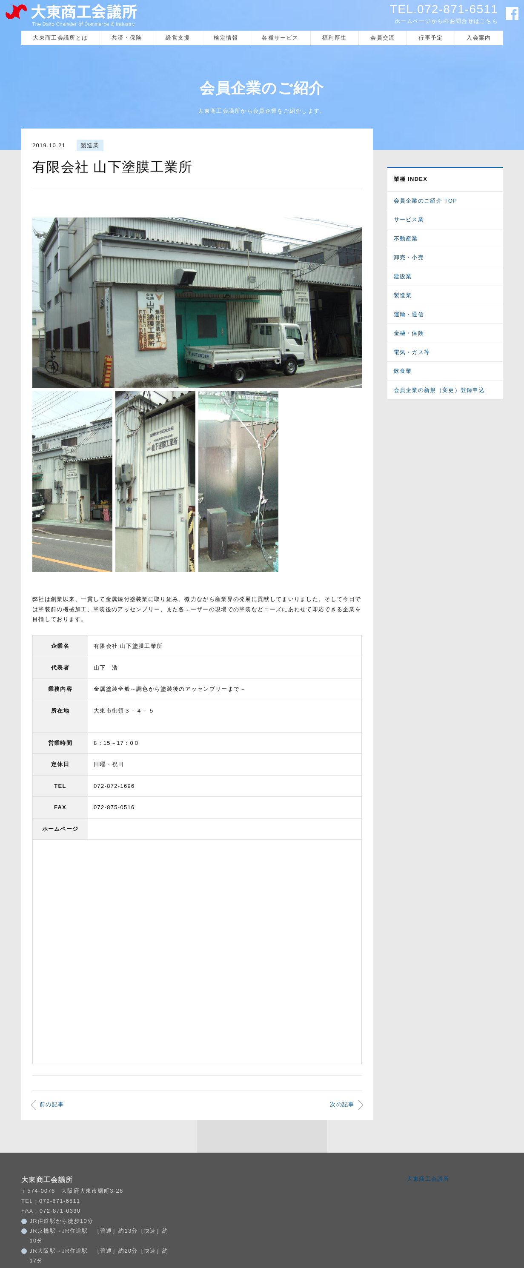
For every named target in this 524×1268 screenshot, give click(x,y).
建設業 (403, 278)
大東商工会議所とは (60, 39)
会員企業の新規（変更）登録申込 (439, 391)
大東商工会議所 (428, 1202)
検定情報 (226, 39)
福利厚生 (334, 39)
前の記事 (52, 1128)
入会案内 (479, 39)
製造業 (90, 147)
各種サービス (280, 39)
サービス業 (409, 221)
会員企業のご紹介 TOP (426, 202)
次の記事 (342, 1128)
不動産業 (406, 240)
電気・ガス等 (412, 353)
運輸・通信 (409, 315)
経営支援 (178, 39)
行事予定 (430, 39)
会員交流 (382, 39)
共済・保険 (127, 39)
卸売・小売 (409, 259)
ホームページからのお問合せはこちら (446, 21)
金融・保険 (409, 335)
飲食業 (403, 372)
